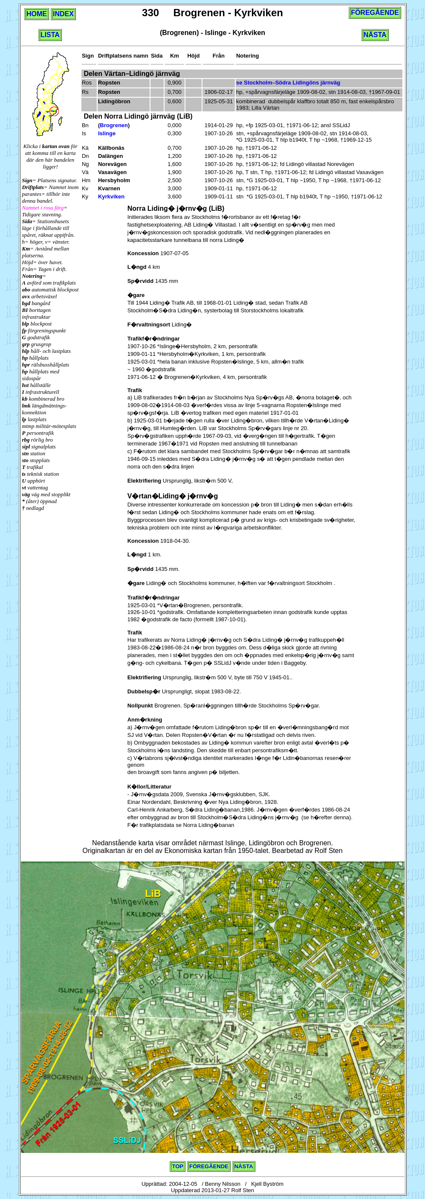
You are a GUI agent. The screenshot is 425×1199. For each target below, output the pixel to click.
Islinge (107, 133)
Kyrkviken (111, 196)
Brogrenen (114, 125)
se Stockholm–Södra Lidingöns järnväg (288, 82)
